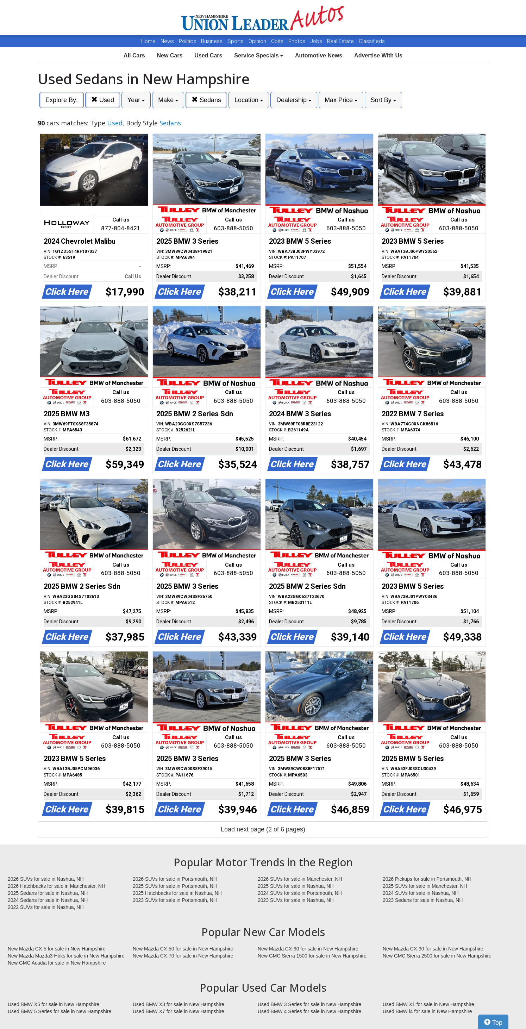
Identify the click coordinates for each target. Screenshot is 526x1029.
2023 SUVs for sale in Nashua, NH (296, 900)
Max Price (341, 100)
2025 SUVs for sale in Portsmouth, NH (175, 886)
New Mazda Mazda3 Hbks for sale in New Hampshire (66, 956)
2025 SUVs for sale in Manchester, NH (425, 886)
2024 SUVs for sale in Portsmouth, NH (300, 893)
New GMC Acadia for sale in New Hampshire (57, 963)
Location (248, 100)
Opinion (258, 41)
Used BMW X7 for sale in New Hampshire (178, 1011)
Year (136, 100)
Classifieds (372, 41)
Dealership (293, 100)
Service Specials (258, 55)
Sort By (383, 100)
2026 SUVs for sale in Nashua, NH (46, 879)
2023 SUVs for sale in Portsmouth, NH (175, 900)
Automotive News (318, 55)
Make (168, 100)
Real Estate (341, 41)
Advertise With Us (378, 55)
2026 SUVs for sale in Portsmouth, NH (175, 879)
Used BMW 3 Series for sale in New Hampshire (309, 1004)
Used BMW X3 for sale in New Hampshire (178, 1004)
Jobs (317, 41)
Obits (278, 41)
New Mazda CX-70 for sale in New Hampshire (183, 956)
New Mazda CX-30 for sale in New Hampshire (433, 949)
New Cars (169, 55)
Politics (187, 41)
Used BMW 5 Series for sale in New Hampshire (59, 1011)
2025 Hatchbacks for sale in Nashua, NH (177, 893)
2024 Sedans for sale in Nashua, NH (48, 900)
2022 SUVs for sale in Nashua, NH (46, 907)
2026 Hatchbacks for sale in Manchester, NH (56, 886)
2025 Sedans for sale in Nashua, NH (48, 893)
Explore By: (61, 100)
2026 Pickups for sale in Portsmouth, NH (427, 879)
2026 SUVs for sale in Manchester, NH (300, 879)
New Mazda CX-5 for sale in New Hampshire (57, 949)
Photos (297, 41)
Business (212, 41)
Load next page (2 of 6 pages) (263, 829)
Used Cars (208, 55)
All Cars (134, 55)
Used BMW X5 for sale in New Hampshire (53, 1004)
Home (148, 41)
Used (102, 100)
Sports (236, 41)
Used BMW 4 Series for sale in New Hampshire (309, 1011)
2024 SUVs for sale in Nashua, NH (421, 893)
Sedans (206, 100)
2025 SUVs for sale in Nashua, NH (296, 886)
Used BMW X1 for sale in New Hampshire (428, 1004)
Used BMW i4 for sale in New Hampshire (427, 1011)
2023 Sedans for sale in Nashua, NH (423, 900)
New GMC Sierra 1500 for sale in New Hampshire (312, 956)
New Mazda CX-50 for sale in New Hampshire (183, 949)
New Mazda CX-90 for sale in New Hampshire (308, 949)
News (167, 41)
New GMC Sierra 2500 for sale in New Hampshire (437, 956)
